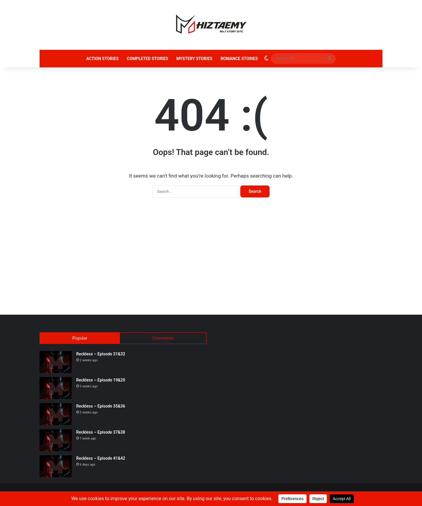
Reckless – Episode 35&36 (100, 408)
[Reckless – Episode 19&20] (56, 390)
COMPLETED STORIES (147, 58)
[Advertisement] (211, 259)
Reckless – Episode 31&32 (100, 355)
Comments (163, 338)
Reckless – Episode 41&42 (100, 460)
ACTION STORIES (102, 58)
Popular (80, 338)
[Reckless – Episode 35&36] (56, 416)
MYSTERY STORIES (194, 58)
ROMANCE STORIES (239, 58)
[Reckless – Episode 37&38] (56, 442)
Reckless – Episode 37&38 (100, 434)
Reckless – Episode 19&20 (100, 381)
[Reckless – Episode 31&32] (56, 364)
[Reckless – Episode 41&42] (56, 468)
